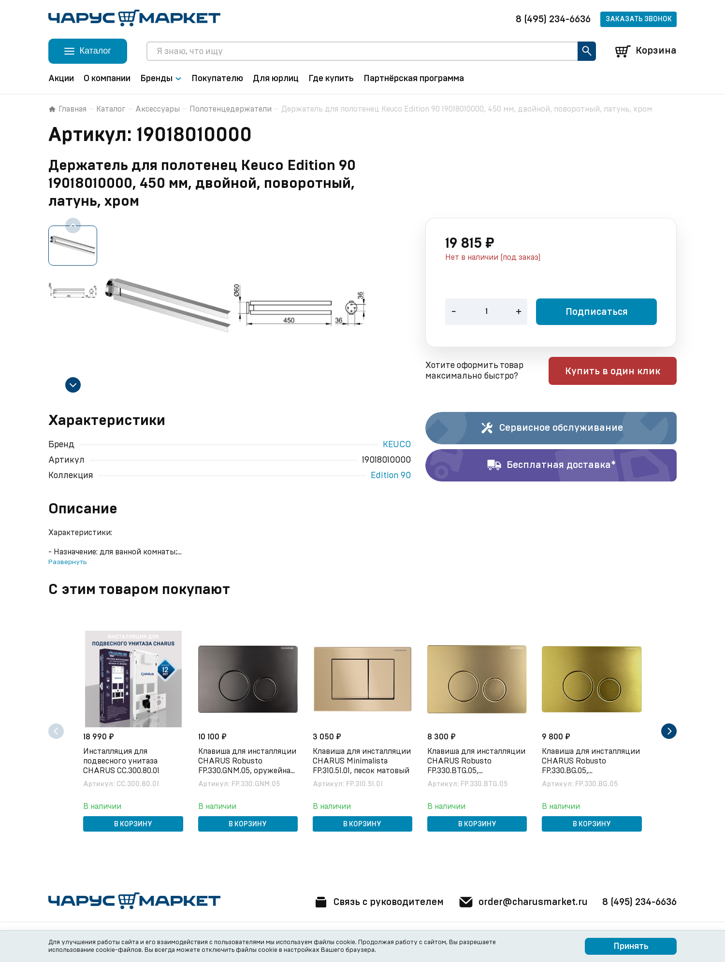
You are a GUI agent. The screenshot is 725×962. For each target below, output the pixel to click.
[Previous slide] (73, 225)
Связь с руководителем (375, 902)
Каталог (111, 109)
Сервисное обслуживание (551, 428)
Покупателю (217, 78)
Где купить (331, 78)
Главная (67, 109)
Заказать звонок (639, 19)
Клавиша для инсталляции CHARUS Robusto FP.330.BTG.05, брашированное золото (477, 762)
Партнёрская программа (413, 78)
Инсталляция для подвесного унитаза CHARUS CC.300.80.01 (122, 761)
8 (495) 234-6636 (553, 19)
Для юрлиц (276, 78)
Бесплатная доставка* (551, 465)
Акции (61, 78)
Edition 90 (391, 475)
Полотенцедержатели (230, 109)
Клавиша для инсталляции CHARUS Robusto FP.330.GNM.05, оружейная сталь (247, 762)
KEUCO (397, 444)
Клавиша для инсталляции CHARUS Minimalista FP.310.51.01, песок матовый (362, 761)
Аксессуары (157, 109)
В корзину (133, 824)
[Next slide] (73, 385)
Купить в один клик (615, 372)
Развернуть (67, 562)
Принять (631, 946)
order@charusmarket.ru (521, 902)
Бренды (161, 78)
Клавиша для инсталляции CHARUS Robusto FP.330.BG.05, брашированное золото (591, 762)
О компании (107, 78)
